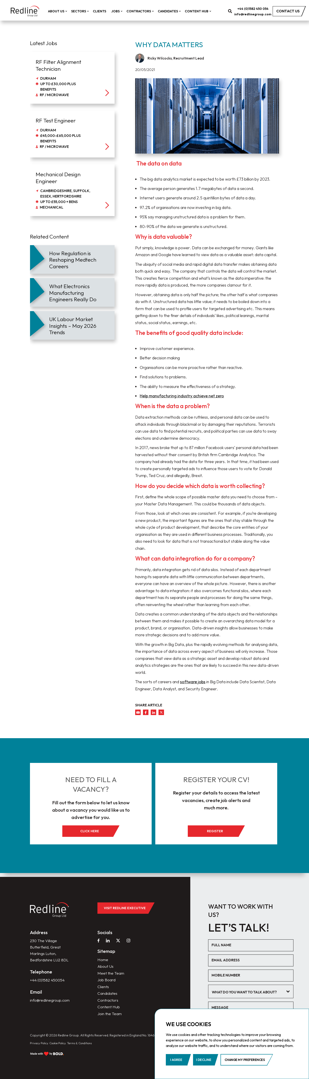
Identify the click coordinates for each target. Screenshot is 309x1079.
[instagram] (129, 942)
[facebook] (145, 712)
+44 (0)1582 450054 (48, 989)
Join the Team (109, 1017)
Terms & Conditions (87, 1047)
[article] (72, 259)
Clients (103, 12)
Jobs (120, 12)
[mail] (138, 712)
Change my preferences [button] (245, 1060)
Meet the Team (111, 975)
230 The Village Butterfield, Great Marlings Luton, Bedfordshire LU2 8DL (46, 956)
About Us (61, 12)
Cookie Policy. (61, 1047)
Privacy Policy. (40, 1047)
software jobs (192, 681)
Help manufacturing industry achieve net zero (182, 396)
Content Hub (201, 12)
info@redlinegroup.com (256, 15)
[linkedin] (153, 712)
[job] (72, 78)
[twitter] (161, 712)
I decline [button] (203, 1060)
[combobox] (253, 992)
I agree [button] (176, 1060)
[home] (27, 11)
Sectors (83, 12)
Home (102, 961)
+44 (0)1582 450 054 (256, 9)
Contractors (143, 12)
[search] (234, 12)
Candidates (172, 12)
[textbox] (250, 992)
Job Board (106, 982)
